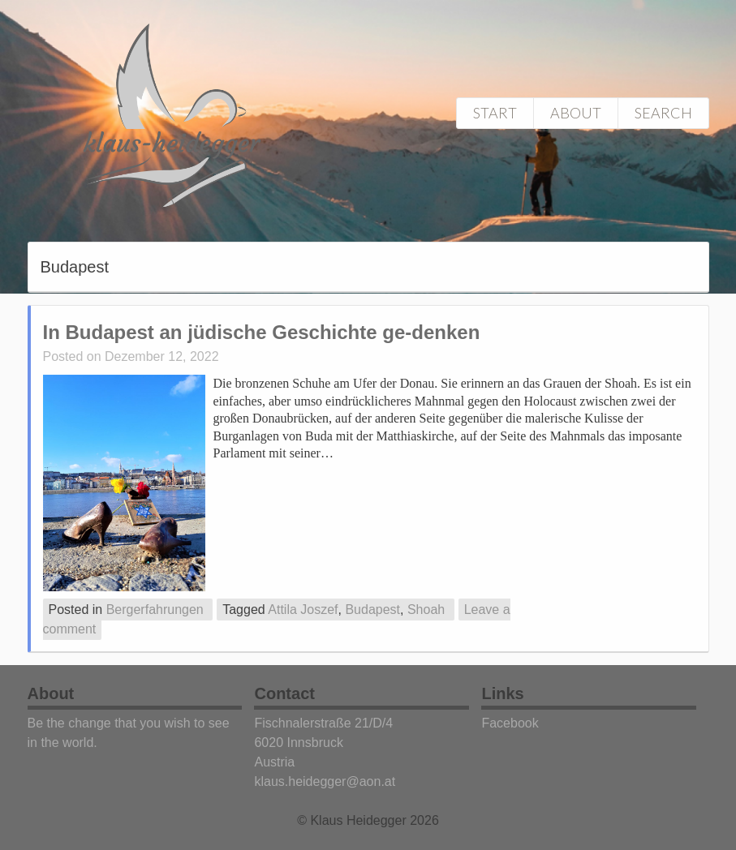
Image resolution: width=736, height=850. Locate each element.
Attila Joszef (303, 609)
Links (502, 693)
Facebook (509, 723)
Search (663, 113)
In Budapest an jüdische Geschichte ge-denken (261, 332)
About (575, 113)
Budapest (372, 609)
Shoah (426, 609)
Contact (284, 693)
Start (495, 113)
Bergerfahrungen (155, 609)
